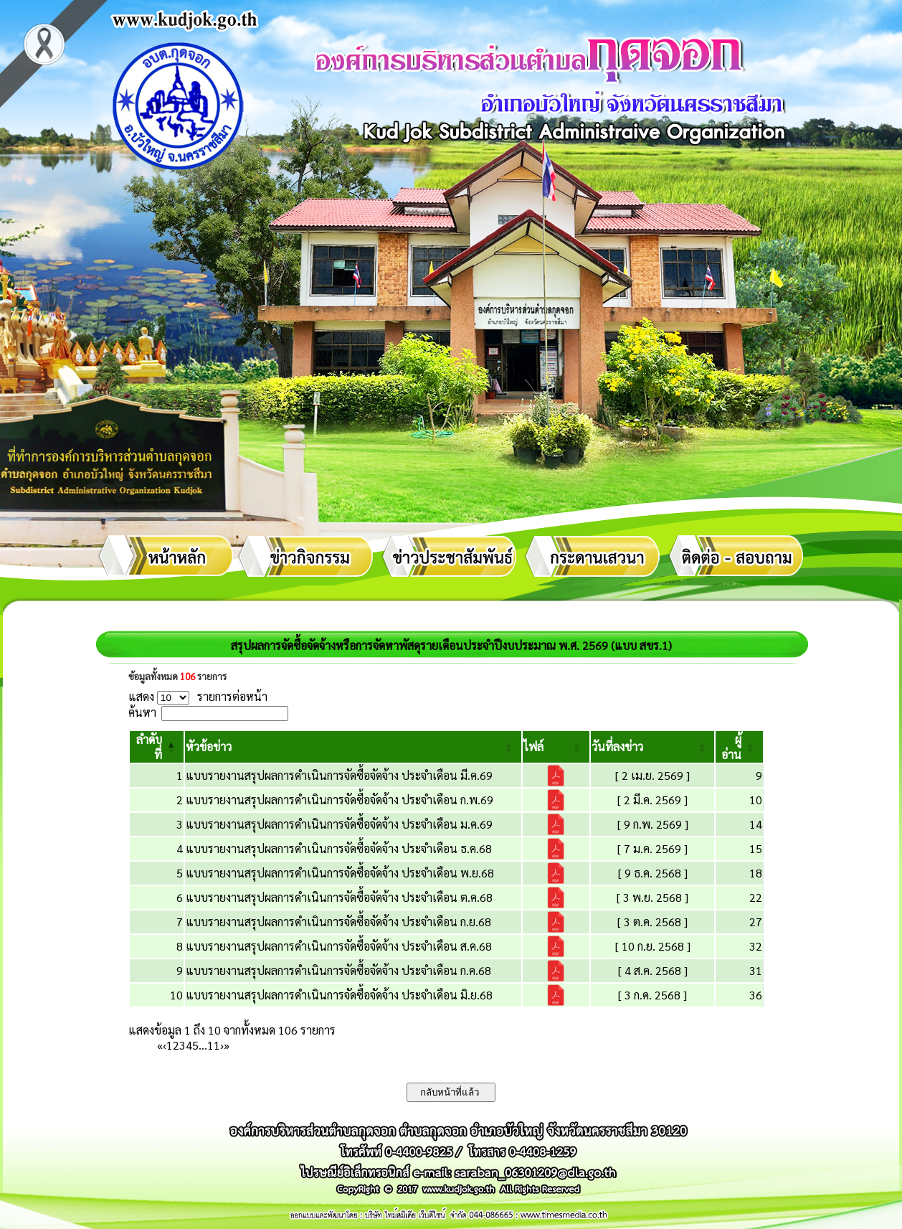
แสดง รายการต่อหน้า (197, 696)
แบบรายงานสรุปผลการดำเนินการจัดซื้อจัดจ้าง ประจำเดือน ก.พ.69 (339, 799)
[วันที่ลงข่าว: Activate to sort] (653, 747)
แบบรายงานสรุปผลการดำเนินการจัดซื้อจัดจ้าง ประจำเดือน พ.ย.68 (340, 872)
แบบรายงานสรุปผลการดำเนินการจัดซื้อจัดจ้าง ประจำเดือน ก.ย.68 (338, 921)
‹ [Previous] (164, 1045)
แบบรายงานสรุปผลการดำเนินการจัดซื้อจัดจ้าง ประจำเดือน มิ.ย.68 (339, 994)
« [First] (160, 1045)
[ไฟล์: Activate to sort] (556, 747)
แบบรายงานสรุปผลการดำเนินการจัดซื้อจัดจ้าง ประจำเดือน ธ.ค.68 (339, 848)
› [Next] (222, 1045)
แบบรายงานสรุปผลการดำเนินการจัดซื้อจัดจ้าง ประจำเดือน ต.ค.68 (339, 897)
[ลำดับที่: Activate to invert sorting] (157, 747)
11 (213, 1045)
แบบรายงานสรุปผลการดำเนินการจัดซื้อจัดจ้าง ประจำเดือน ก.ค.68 (338, 970)
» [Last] (226, 1045)
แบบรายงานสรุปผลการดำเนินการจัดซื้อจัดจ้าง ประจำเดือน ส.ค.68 (339, 945)
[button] (209, 746)
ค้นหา (142, 712)
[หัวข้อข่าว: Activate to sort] (353, 747)
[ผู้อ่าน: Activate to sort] (740, 747)
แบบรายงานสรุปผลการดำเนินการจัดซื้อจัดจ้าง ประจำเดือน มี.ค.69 (339, 775)
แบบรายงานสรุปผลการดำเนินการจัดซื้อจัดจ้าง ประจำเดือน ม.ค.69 (339, 824)
